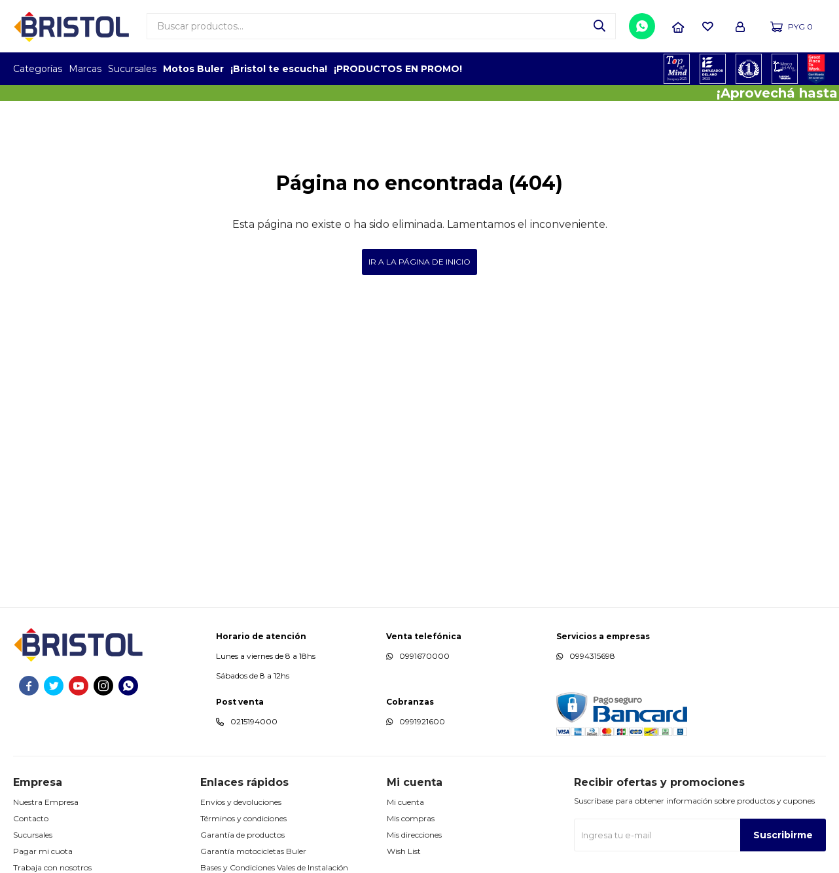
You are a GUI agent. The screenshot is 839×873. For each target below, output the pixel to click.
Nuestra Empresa (46, 802)
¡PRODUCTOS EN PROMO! (398, 69)
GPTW (816, 68)
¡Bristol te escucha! (278, 69)
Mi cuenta (405, 802)
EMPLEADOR (713, 68)
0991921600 (422, 721)
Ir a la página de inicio (419, 262)
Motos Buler (193, 69)
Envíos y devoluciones (240, 802)
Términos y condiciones (243, 818)
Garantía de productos (242, 835)
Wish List (404, 851)
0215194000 (253, 721)
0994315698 (592, 656)
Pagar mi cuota (43, 851)
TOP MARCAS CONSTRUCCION (749, 68)
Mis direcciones (414, 835)
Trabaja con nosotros (52, 867)
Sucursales (132, 69)
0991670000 (424, 656)
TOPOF (677, 68)
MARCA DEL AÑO (785, 68)
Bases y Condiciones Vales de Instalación (274, 867)
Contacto (30, 818)
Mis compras (411, 818)
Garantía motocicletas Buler (253, 851)
